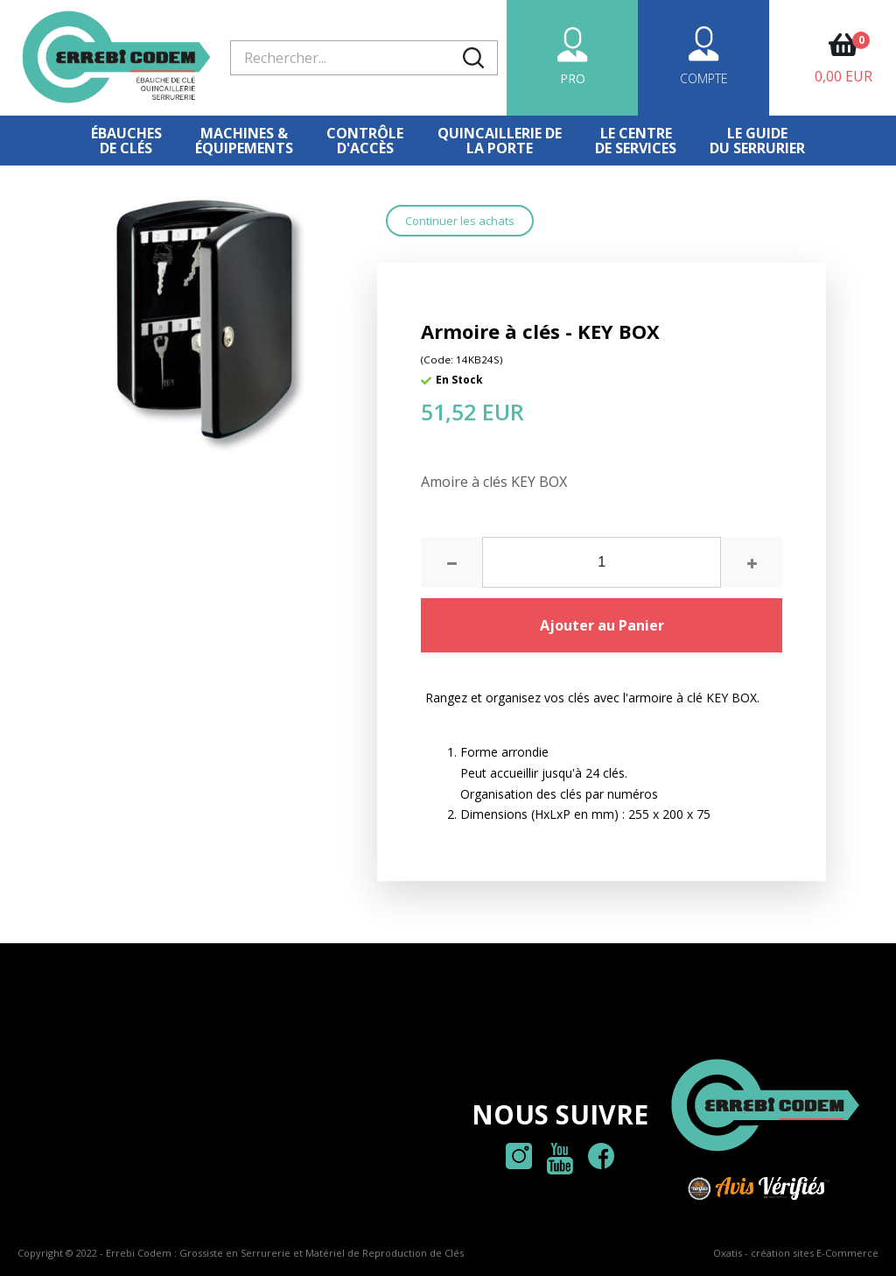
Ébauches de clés (126, 140)
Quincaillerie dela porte (500, 140)
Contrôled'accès (364, 140)
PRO (572, 78)
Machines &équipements (244, 140)
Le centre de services (635, 140)
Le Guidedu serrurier (757, 140)
